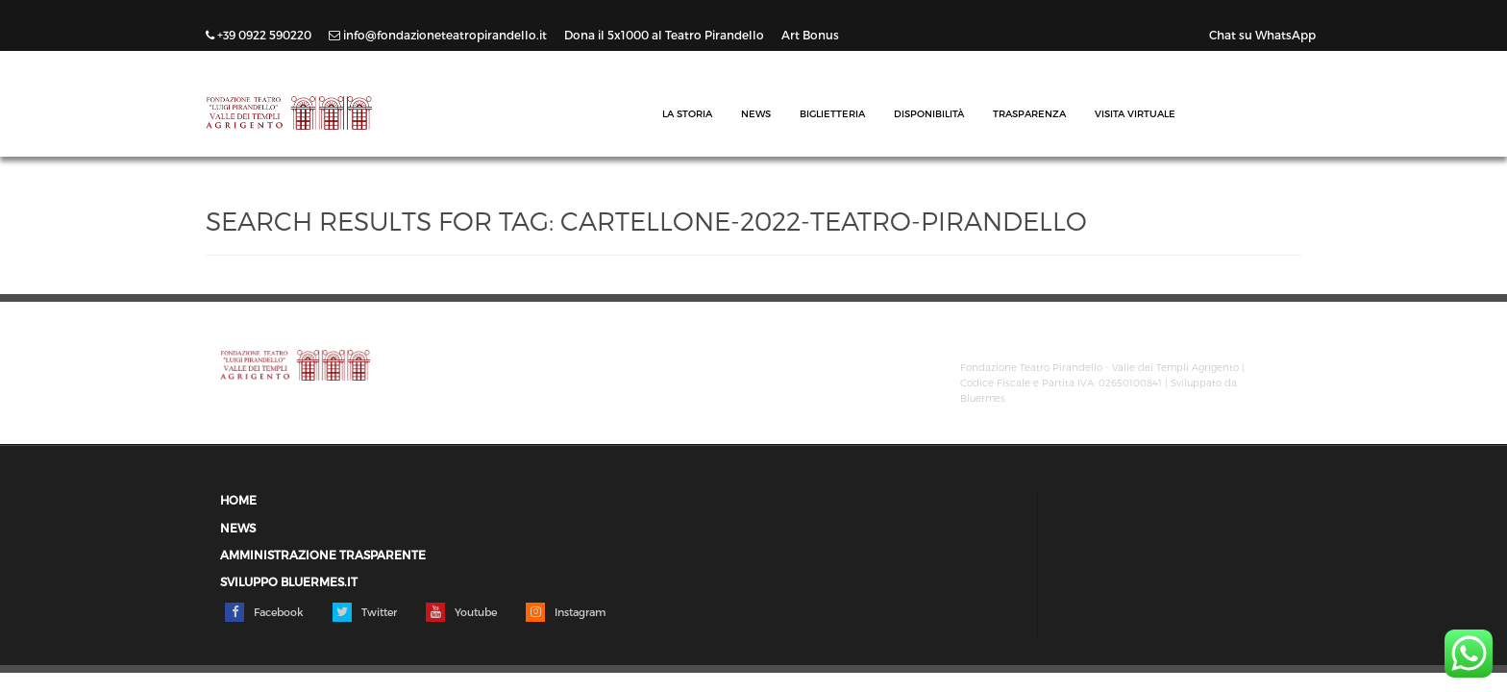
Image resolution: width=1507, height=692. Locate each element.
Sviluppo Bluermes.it (289, 582)
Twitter (365, 612)
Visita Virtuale (1135, 113)
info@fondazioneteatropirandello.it (439, 34)
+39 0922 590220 (260, 34)
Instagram (565, 612)
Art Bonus (810, 34)
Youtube (461, 612)
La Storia (687, 113)
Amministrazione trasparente (323, 555)
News (756, 113)
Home (238, 500)
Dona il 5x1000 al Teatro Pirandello (665, 34)
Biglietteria (832, 113)
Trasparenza (1029, 113)
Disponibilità (929, 113)
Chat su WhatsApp (1262, 34)
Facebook (264, 612)
